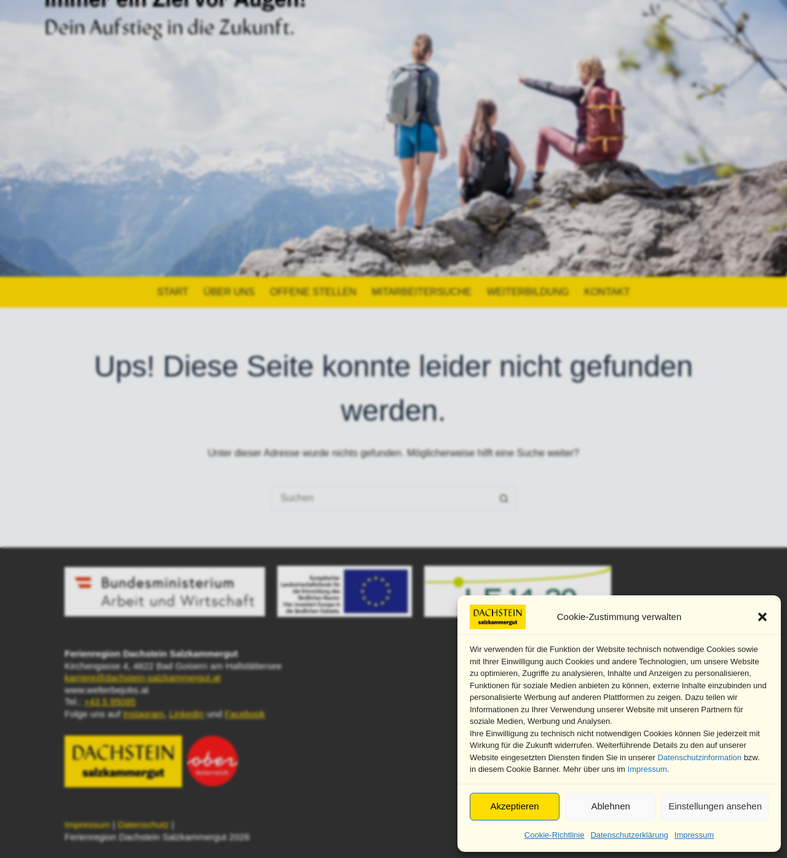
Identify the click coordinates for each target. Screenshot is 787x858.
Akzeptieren (514, 806)
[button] (762, 617)
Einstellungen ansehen (715, 806)
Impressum (647, 769)
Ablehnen (610, 806)
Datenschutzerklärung (629, 835)
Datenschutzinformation (699, 757)
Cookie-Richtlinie (554, 835)
